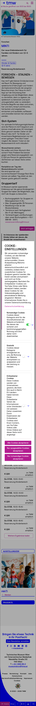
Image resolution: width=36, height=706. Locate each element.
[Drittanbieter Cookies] (24, 405)
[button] (32, 325)
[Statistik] (24, 356)
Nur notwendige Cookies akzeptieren (18, 457)
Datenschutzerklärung (14, 306)
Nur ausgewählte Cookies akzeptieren (18, 449)
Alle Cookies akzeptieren (18, 443)
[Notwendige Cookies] (28, 324)
